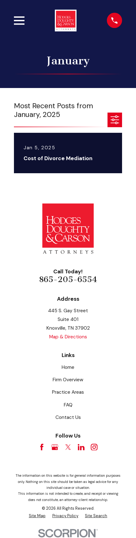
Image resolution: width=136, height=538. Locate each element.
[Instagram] (94, 447)
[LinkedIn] (81, 447)
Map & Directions (68, 337)
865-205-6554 (68, 279)
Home (68, 367)
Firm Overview (68, 380)
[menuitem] (37, 515)
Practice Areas (68, 392)
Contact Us (68, 417)
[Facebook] (41, 447)
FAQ (68, 405)
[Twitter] (68, 447)
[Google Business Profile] (54, 447)
